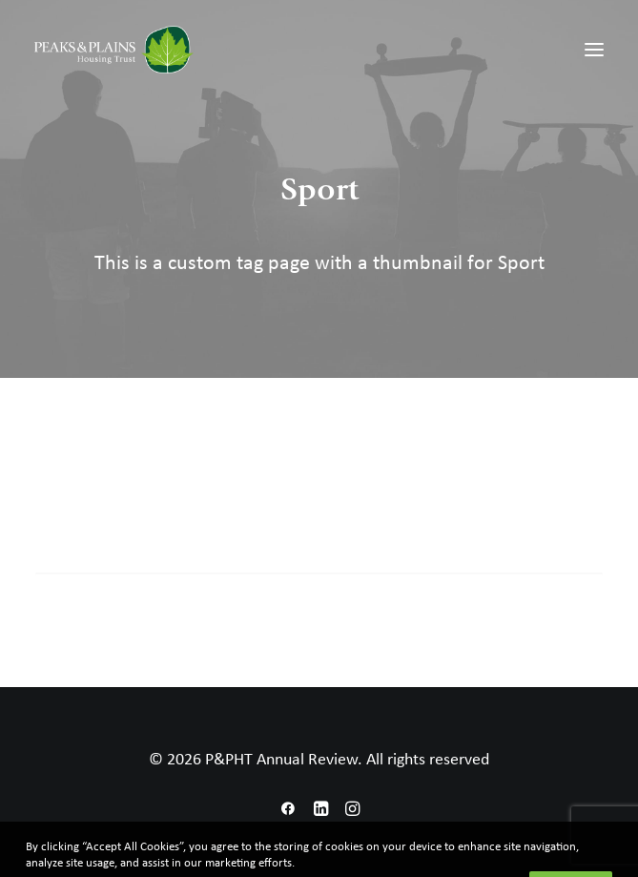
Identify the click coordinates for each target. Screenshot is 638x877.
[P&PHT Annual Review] (114, 49)
